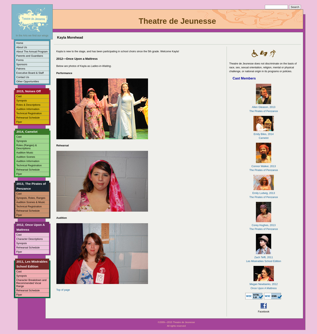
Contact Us (22, 77)
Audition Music (24, 152)
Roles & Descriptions (28, 104)
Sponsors (21, 64)
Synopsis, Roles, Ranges (30, 197)
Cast (19, 96)
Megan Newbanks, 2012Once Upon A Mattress (264, 284)
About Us (21, 47)
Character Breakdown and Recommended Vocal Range (31, 283)
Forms (20, 60)
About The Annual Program (32, 51)
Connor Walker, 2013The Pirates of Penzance (263, 166)
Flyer (19, 121)
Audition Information (27, 109)
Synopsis (21, 100)
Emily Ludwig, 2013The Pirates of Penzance (263, 193)
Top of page (63, 289)
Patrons (20, 68)
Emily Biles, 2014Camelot (263, 134)
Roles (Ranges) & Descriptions (26, 147)
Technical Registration (29, 113)
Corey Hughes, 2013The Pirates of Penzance (263, 225)
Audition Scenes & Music (30, 202)
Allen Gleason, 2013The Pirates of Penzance (263, 107)
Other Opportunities (27, 81)
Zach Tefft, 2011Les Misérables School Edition (263, 257)
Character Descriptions (29, 238)
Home (19, 43)
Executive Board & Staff (30, 72)
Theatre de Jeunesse (177, 21)
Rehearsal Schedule (28, 117)
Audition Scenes (25, 156)
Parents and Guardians (29, 55)
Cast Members (244, 78)
